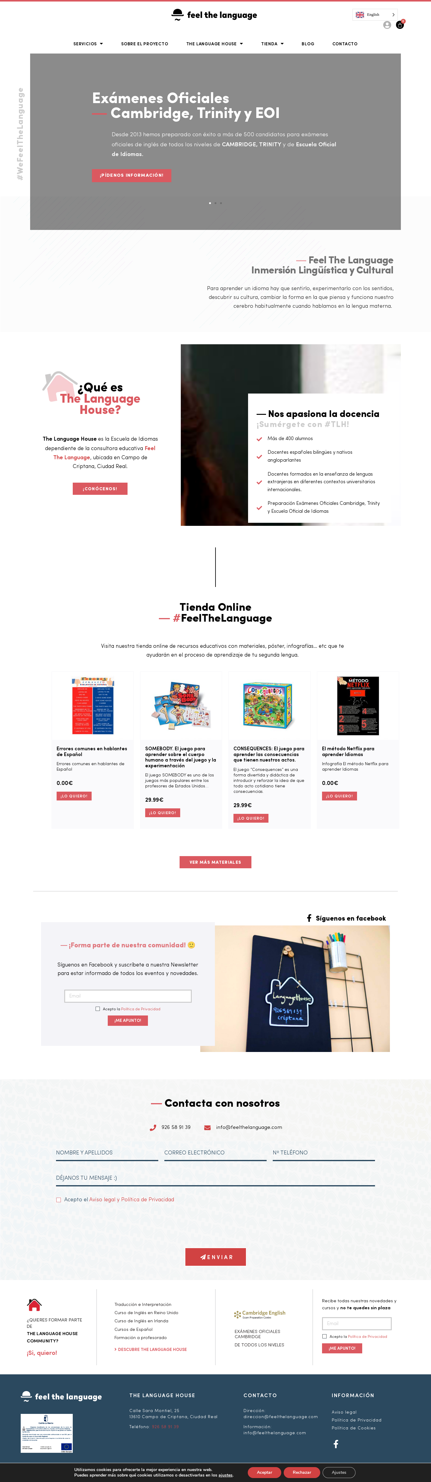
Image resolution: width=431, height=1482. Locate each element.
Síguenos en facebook (351, 918)
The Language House (214, 43)
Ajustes (339, 1472)
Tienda (272, 43)
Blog (308, 43)
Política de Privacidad (140, 1009)
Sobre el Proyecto (144, 43)
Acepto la (128, 1009)
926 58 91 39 (165, 1427)
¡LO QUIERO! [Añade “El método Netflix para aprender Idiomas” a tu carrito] (339, 796)
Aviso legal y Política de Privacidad (131, 1200)
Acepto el (119, 1200)
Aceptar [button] (264, 1472)
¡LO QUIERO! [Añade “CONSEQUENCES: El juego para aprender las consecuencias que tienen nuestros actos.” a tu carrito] (251, 818)
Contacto (345, 43)
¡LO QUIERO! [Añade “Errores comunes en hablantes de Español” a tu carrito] (74, 796)
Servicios (88, 43)
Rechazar (302, 1472)
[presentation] (102, 1225)
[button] (210, 203)
